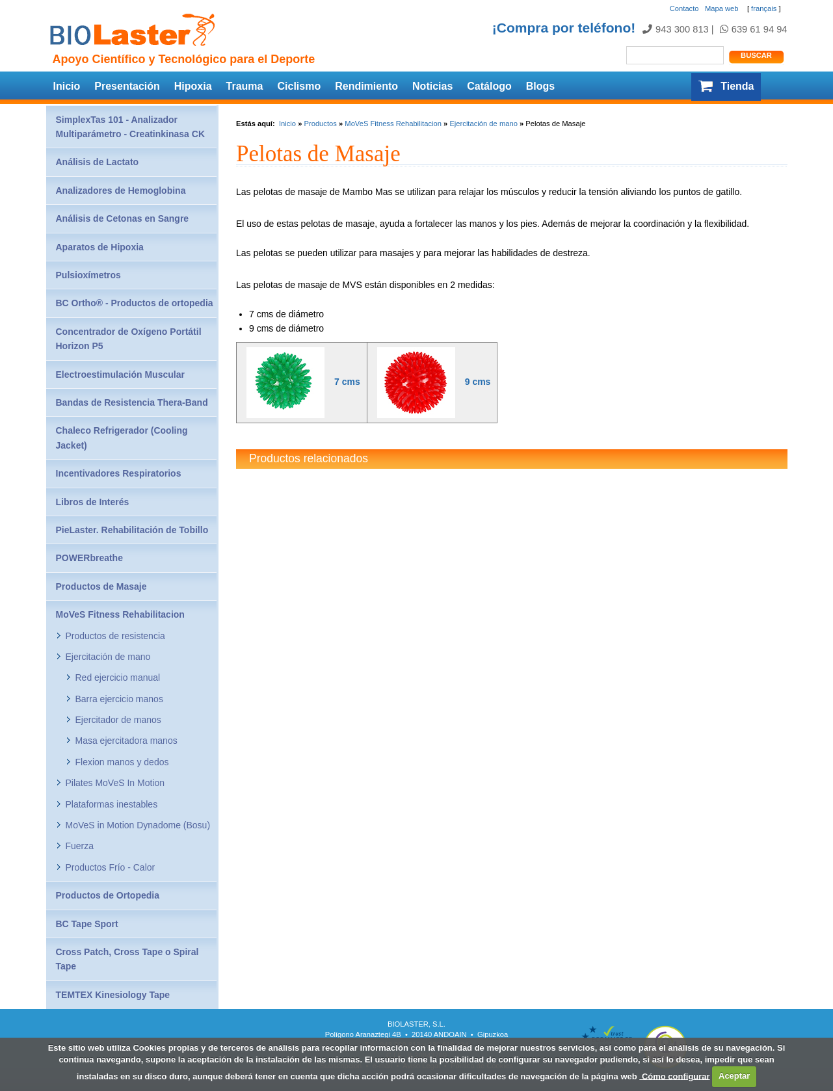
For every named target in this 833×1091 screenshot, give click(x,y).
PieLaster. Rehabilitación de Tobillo (132, 530)
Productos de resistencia (115, 636)
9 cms (478, 382)
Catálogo (489, 86)
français (763, 8)
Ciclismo (299, 86)
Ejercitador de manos (118, 720)
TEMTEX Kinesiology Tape (113, 995)
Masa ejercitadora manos (126, 740)
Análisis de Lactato (97, 162)
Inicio (67, 86)
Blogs (540, 86)
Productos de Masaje (101, 586)
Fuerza (80, 846)
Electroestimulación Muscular (120, 374)
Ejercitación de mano (483, 123)
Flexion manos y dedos (122, 762)
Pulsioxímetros (88, 275)
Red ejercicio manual (118, 677)
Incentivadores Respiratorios (118, 473)
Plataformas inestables (112, 804)
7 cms (347, 382)
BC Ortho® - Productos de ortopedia (134, 303)
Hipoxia (193, 86)
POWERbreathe (89, 558)
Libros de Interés (92, 502)
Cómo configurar (674, 1076)
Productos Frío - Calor (110, 867)
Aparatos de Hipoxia (100, 247)
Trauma (244, 86)
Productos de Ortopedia (107, 895)
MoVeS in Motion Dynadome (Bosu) (138, 825)
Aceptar (734, 1076)
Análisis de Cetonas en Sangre (122, 218)
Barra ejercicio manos (119, 699)
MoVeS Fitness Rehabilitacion (393, 123)
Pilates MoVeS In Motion (115, 783)
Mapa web (722, 8)
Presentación (126, 86)
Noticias (432, 86)
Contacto (684, 8)
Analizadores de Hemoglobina (121, 190)
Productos (320, 123)
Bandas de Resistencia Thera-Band (132, 402)
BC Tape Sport (87, 924)
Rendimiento (366, 86)
